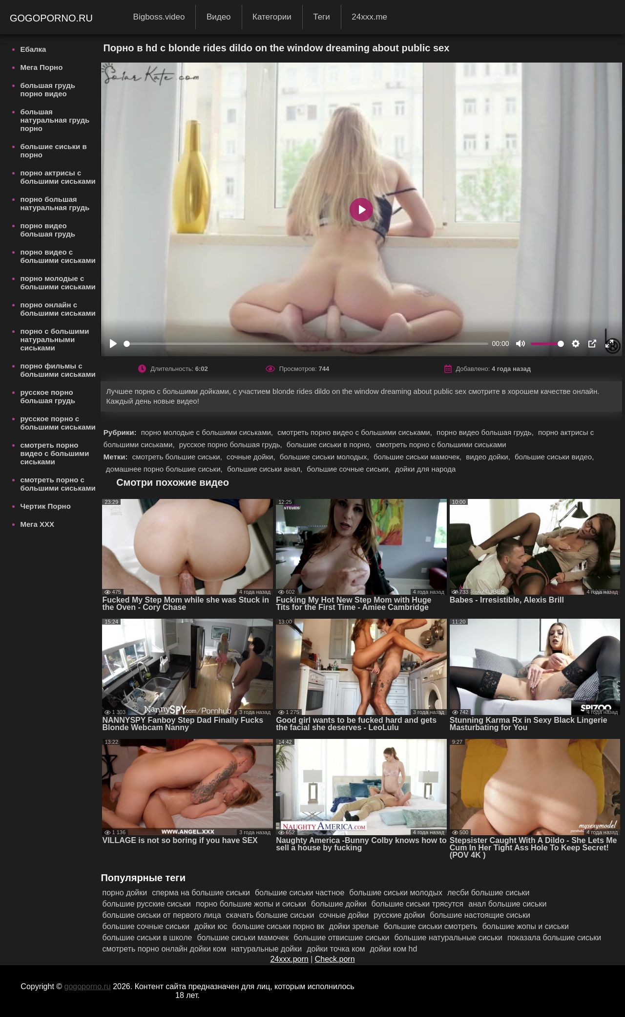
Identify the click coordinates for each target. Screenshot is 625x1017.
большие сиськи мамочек (243, 937)
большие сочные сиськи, (350, 469)
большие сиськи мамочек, (418, 457)
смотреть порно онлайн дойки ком (164, 949)
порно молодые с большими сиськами (57, 282)
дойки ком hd (393, 949)
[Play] (113, 343)
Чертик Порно (45, 506)
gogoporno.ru (53, 18)
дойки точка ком (336, 949)
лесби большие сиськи (488, 892)
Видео (219, 17)
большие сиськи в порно (53, 150)
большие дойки (339, 904)
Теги (321, 17)
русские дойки (399, 915)
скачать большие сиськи (270, 915)
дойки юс (211, 926)
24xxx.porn (289, 959)
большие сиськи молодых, (325, 457)
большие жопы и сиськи (525, 926)
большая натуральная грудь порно (54, 120)
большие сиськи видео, (554, 457)
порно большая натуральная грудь (54, 203)
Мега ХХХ (37, 524)
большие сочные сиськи (145, 926)
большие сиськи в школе (147, 937)
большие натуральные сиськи (448, 937)
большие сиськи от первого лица (161, 915)
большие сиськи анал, (265, 469)
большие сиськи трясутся (418, 904)
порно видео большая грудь (47, 229)
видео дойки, (489, 457)
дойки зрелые (354, 926)
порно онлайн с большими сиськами (57, 309)
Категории (272, 17)
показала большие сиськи (554, 937)
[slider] (306, 343)
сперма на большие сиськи (201, 892)
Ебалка (33, 49)
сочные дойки (344, 915)
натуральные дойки (266, 949)
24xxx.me (369, 17)
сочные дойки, (252, 457)
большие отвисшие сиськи (341, 937)
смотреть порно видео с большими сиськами (54, 453)
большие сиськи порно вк (278, 926)
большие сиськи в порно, (330, 444)
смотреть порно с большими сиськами (57, 484)
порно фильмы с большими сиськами (57, 370)
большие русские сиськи (146, 904)
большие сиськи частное (299, 892)
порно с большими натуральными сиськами (54, 339)
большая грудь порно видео (47, 89)
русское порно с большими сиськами (57, 422)
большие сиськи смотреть (431, 926)
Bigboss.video (159, 17)
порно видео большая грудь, (486, 432)
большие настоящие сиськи (480, 915)
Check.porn (335, 959)
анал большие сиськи (507, 904)
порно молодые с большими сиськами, (208, 432)
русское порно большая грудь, (231, 444)
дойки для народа (425, 469)
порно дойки (124, 892)
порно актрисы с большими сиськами (57, 177)
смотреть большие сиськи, (178, 457)
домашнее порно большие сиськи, (165, 469)
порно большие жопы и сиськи (251, 904)
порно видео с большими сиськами (57, 256)
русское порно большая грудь (47, 396)
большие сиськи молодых (395, 892)
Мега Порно (41, 67)
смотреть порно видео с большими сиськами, (355, 432)
